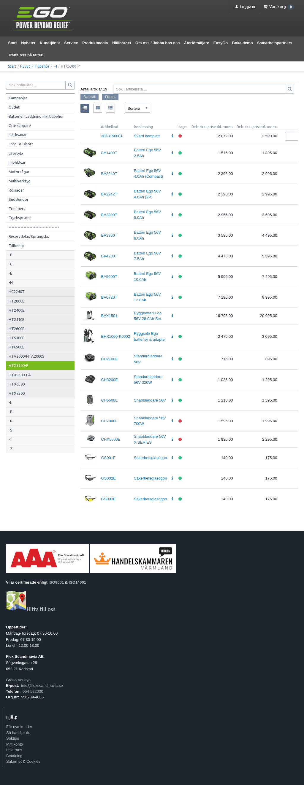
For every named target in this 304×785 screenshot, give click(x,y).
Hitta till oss (31, 609)
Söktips (12, 738)
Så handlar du (18, 732)
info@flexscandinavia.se (42, 685)
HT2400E (16, 310)
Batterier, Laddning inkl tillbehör (36, 116)
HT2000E (16, 301)
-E (10, 273)
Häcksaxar (18, 135)
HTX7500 (17, 393)
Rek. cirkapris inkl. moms (257, 127)
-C (10, 264)
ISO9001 (56, 582)
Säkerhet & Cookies (23, 761)
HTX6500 (17, 384)
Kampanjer (18, 98)
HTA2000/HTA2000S (27, 356)
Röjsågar (16, 190)
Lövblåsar (17, 162)
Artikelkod (109, 127)
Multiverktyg (20, 181)
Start (12, 43)
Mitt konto (14, 744)
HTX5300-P (18, 365)
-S (10, 430)
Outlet (14, 107)
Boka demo (242, 43)
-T (10, 439)
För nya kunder (19, 727)
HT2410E (16, 319)
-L (10, 402)
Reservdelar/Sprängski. (29, 236)
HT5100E (16, 338)
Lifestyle (16, 153)
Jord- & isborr (21, 144)
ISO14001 (77, 582)
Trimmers (17, 208)
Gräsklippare (20, 125)
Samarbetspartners (274, 43)
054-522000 (33, 691)
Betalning (14, 756)
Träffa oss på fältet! (25, 55)
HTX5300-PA (20, 375)
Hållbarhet (121, 43)
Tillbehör (42, 66)
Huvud (25, 66)
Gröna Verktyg (18, 680)
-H (55, 66)
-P (10, 412)
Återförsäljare (196, 43)
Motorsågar (19, 172)
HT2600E (16, 329)
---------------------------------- (34, 227)
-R (10, 421)
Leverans (14, 750)
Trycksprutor (20, 218)
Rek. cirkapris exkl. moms (212, 127)
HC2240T (17, 291)
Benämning (143, 127)
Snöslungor (18, 199)
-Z (11, 449)
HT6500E (16, 347)
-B (10, 255)
